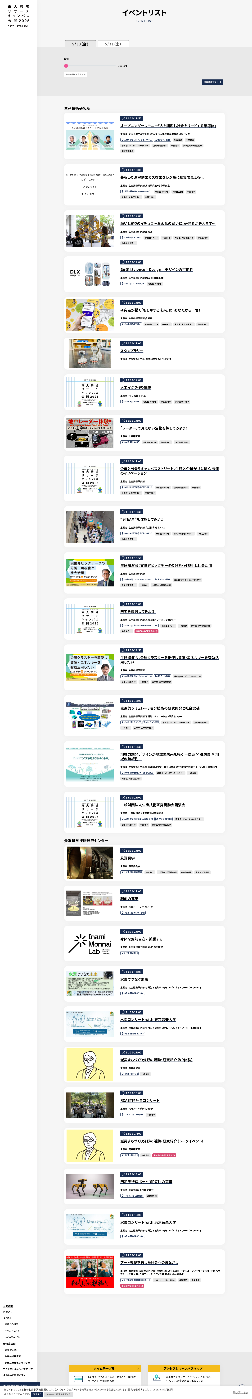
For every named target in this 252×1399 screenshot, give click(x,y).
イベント (7, 1318)
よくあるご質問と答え (14, 1375)
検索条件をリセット (213, 82)
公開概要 (8, 1306)
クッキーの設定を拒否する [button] (58, 1394)
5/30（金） (80, 43)
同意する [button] (37, 1394)
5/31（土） (113, 43)
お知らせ (8, 1312)
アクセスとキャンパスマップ (18, 1369)
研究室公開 (9, 1343)
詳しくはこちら (240, 1392)
